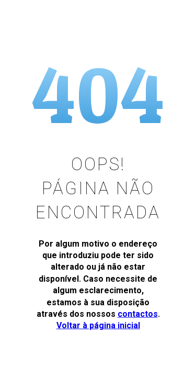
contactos (138, 314)
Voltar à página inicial (98, 325)
